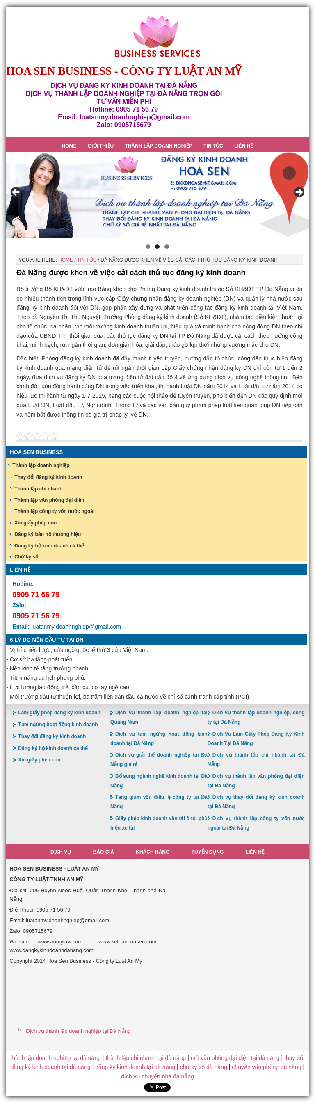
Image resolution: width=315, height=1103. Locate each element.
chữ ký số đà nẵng (203, 1067)
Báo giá (103, 852)
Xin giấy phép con (35, 523)
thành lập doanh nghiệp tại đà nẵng (56, 1058)
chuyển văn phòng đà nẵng (266, 1067)
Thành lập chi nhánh (38, 489)
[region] (157, 195)
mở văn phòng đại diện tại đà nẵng (235, 1058)
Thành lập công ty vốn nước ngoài (54, 511)
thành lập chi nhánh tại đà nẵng (145, 1058)
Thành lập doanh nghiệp (40, 465)
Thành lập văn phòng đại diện (49, 500)
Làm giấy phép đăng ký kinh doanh (59, 713)
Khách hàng (152, 852)
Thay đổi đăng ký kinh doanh (48, 477)
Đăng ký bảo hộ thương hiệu (47, 534)
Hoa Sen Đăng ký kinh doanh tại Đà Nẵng (157, 36)
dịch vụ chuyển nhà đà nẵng (157, 1076)
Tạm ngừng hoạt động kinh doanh (58, 724)
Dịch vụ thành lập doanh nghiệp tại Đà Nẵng (78, 1031)
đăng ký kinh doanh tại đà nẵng (135, 1067)
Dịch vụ (60, 852)
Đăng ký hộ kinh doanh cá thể (49, 546)
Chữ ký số (26, 557)
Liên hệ (255, 852)
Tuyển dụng (208, 852)
